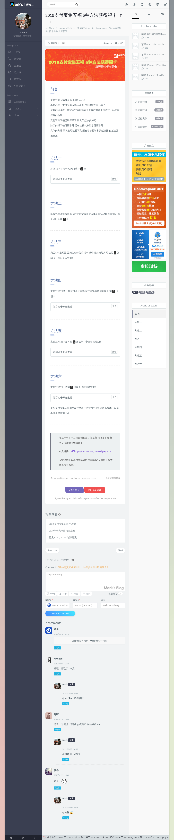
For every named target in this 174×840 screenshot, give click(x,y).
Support (95, 490)
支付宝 (150, 292)
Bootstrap (95, 837)
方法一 (138, 322)
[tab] (135, 13)
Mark (51, 28)
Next (120, 550)
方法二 (138, 330)
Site (103, 599)
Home (52, 42)
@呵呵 (65, 754)
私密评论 (113, 593)
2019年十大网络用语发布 (62, 530)
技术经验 (53, 31)
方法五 (138, 355)
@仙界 (65, 812)
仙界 (56, 770)
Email (76, 599)
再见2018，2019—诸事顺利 (63, 537)
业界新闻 (62, 31)
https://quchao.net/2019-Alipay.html (92, 451)
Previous (52, 550)
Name (49, 599)
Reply (57, 648)
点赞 (74, 489)
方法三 (138, 338)
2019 (135, 292)
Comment (77, 567)
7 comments (101, 28)
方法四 (138, 347)
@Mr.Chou (67, 698)
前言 (137, 313)
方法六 (138, 363)
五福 (142, 292)
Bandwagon (130, 837)
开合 (114, 178)
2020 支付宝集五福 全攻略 (62, 523)
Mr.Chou (58, 658)
